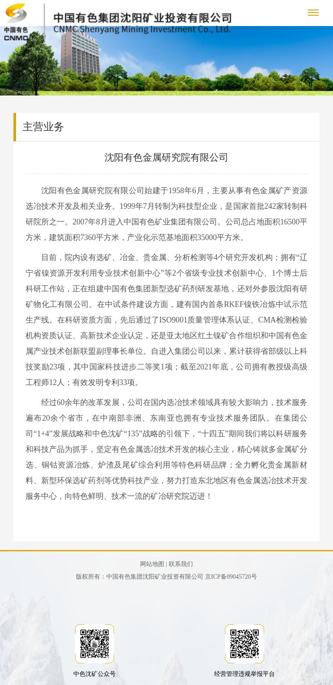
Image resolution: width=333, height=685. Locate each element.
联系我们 (181, 564)
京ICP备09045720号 (231, 576)
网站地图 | (153, 564)
